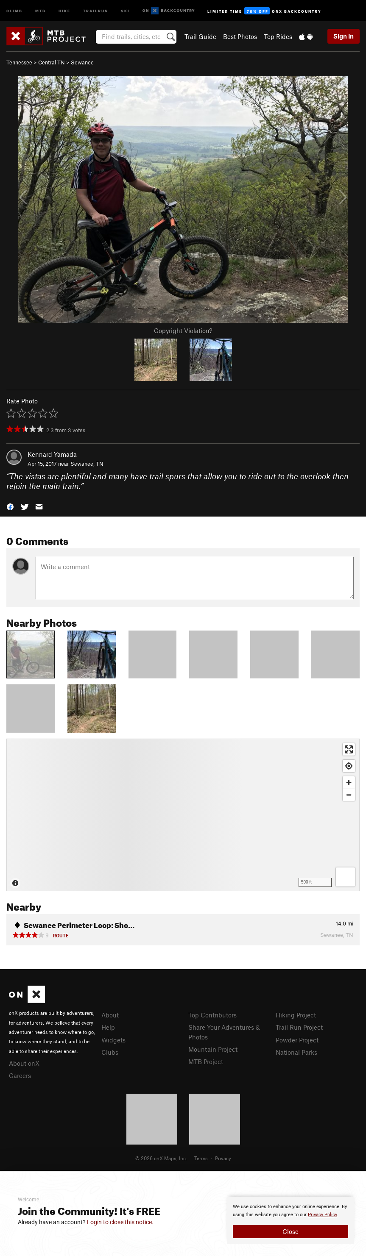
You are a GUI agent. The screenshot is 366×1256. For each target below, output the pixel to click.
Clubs (109, 1052)
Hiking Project (296, 1015)
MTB (40, 10)
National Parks (296, 1052)
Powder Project (297, 1040)
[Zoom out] (349, 795)
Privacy (223, 1158)
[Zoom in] (349, 782)
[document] (290, 1220)
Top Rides (278, 36)
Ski (125, 10)
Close (290, 1231)
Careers (20, 1075)
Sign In (343, 36)
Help (108, 1027)
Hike (64, 10)
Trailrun (95, 10)
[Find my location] (349, 766)
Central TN (51, 62)
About (110, 1015)
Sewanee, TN (86, 463)
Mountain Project (212, 1049)
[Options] (345, 876)
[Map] (183, 815)
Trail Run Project (299, 1027)
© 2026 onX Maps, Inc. (161, 1158)
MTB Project (205, 1061)
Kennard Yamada (52, 454)
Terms (201, 1158)
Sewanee (82, 62)
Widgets (113, 1040)
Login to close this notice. (120, 1222)
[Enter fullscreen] (349, 749)
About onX (24, 1063)
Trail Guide (200, 36)
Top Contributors (212, 1015)
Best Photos (240, 36)
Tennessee (19, 62)
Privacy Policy (322, 1214)
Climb (14, 10)
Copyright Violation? (183, 330)
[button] (10, 506)
